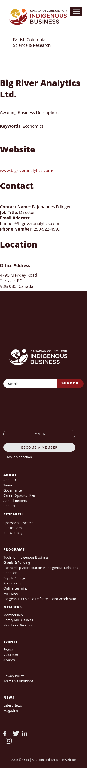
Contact (9, 506)
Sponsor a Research (18, 522)
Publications (12, 528)
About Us (10, 480)
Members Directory (18, 625)
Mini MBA (10, 593)
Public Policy (12, 533)
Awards (9, 660)
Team (7, 485)
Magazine (10, 710)
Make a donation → (21, 457)
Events (8, 649)
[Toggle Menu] (76, 11)
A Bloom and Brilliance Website (54, 760)
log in (39, 434)
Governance (12, 490)
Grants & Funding (16, 562)
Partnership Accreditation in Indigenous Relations (40, 567)
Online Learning (15, 588)
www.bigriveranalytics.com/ (26, 170)
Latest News (12, 705)
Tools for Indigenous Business (25, 557)
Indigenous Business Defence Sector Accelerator (39, 599)
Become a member (39, 447)
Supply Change (14, 578)
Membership (13, 615)
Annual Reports (15, 500)
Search (70, 383)
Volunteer (10, 654)
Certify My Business (18, 620)
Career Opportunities (19, 495)
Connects (10, 573)
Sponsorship (12, 583)
